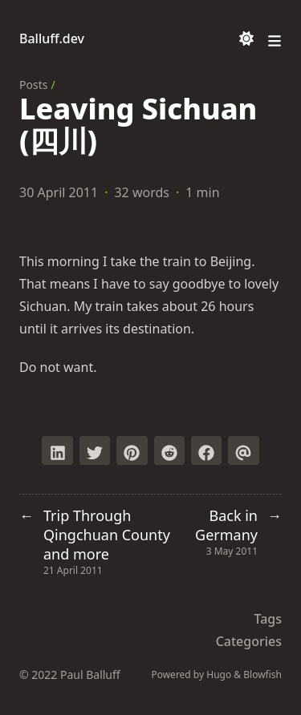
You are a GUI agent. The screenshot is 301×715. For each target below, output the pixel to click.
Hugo (218, 674)
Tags (268, 619)
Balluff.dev (51, 38)
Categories (249, 641)
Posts (33, 84)
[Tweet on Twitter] (94, 450)
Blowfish (262, 674)
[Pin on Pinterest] (131, 450)
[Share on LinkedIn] (57, 450)
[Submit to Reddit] (169, 450)
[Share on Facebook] (206, 450)
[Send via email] (243, 450)
